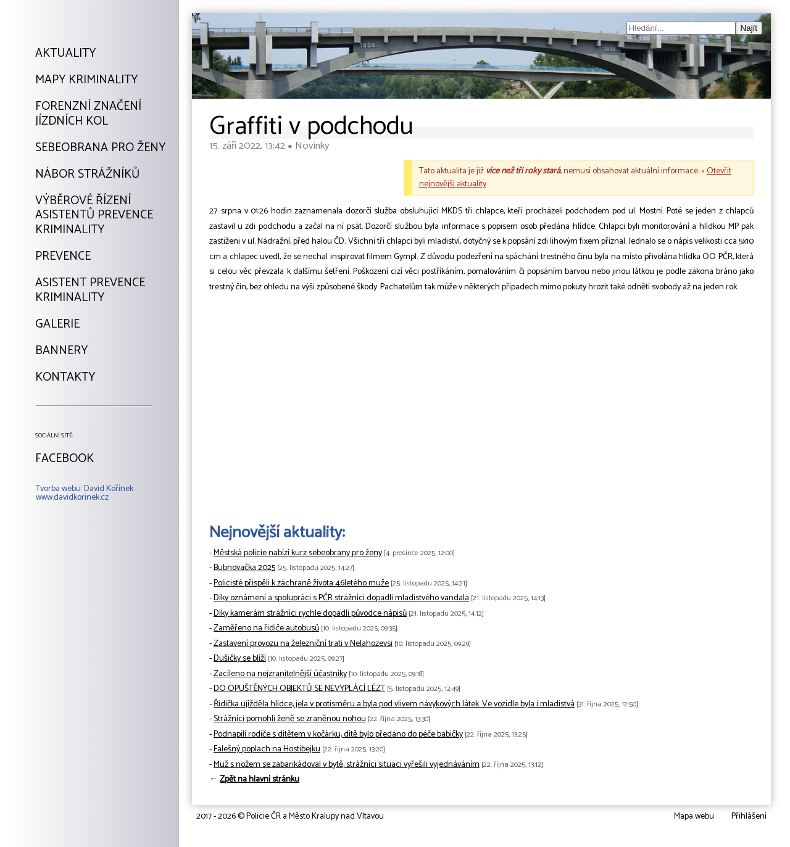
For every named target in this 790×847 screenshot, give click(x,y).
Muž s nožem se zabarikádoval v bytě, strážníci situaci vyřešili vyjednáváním (347, 765)
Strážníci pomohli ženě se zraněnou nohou (290, 719)
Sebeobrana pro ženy (100, 148)
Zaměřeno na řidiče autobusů (266, 628)
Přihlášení (749, 816)
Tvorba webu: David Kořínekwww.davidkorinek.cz (84, 493)
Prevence (63, 256)
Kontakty (65, 377)
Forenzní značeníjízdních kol (88, 113)
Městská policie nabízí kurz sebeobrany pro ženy (298, 553)
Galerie (57, 324)
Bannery (61, 351)
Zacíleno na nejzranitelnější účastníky (280, 674)
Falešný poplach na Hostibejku (267, 749)
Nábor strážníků (87, 174)
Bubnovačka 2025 (244, 568)
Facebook (64, 459)
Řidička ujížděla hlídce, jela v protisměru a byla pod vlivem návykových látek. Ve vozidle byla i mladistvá (394, 704)
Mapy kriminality (86, 80)
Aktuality (65, 53)
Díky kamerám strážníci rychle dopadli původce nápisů (310, 613)
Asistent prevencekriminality (90, 290)
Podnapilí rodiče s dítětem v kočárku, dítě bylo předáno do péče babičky (338, 734)
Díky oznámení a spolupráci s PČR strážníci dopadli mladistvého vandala (341, 598)
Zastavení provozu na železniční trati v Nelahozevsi (303, 644)
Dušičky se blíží (240, 658)
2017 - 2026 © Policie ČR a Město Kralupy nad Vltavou (290, 816)
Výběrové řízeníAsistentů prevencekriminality (94, 216)
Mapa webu (694, 816)
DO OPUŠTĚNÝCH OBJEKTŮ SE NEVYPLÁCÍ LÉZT (299, 689)
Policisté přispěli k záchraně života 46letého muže (301, 583)
